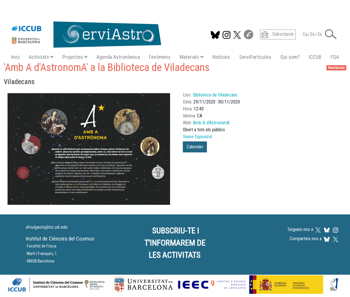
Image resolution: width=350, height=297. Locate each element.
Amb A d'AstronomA (211, 122)
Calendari (195, 147)
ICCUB (315, 57)
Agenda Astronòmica (118, 57)
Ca (305, 34)
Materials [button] (191, 57)
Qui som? (290, 57)
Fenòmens (160, 57)
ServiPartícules (255, 57)
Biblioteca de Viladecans (215, 95)
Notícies (221, 57)
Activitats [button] (41, 57)
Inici (15, 57)
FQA (335, 57)
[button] (331, 34)
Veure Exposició (197, 136)
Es (319, 34)
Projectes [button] (74, 57)
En (312, 34)
